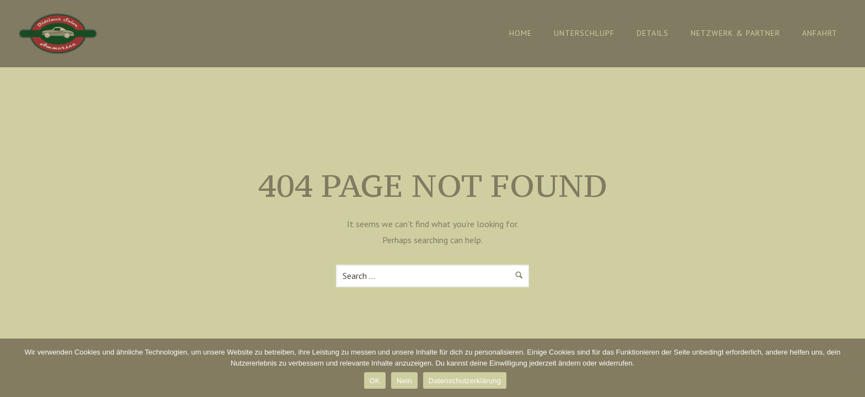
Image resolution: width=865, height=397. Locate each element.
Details (653, 33)
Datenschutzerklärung (465, 381)
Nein (404, 381)
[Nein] (851, 367)
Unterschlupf (584, 33)
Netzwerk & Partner (735, 33)
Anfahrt (819, 33)
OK (375, 381)
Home (520, 33)
